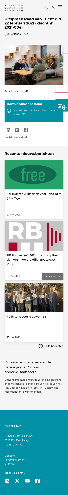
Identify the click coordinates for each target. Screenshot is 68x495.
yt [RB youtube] (27, 480)
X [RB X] (17, 480)
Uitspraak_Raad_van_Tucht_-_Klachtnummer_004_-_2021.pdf (37, 112)
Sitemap (9, 463)
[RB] (14, 7)
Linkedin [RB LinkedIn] (7, 480)
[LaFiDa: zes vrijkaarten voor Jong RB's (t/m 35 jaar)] (34, 175)
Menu (60, 6)
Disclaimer (10, 455)
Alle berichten (54, 346)
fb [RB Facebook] (37, 480)
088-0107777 (14, 444)
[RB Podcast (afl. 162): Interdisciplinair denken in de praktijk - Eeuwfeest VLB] (34, 236)
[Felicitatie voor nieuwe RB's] (34, 297)
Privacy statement (15, 459)
